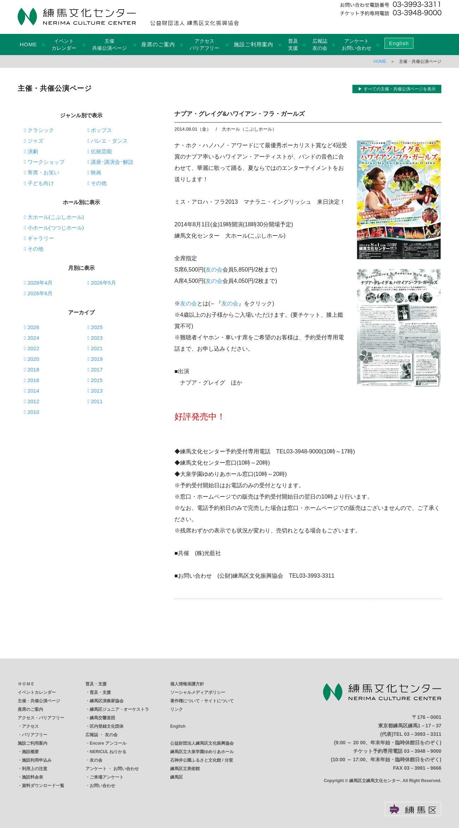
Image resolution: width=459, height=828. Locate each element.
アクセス (30, 726)
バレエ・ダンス (108, 141)
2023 (95, 338)
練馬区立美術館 (185, 768)
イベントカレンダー (37, 692)
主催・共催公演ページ (39, 700)
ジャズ (33, 141)
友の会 (213, 270)
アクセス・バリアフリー (41, 717)
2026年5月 (102, 283)
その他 (97, 183)
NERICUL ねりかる (108, 751)
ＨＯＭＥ (26, 683)
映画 (95, 172)
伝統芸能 (100, 151)
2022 (31, 348)
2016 (31, 380)
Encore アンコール (108, 743)
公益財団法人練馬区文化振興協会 (202, 743)
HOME (28, 44)
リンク (176, 709)
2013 (95, 391)
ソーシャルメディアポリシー (197, 692)
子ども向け (39, 183)
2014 (31, 391)
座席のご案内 (158, 44)
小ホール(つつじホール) (54, 228)
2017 (95, 370)
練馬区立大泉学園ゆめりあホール (202, 751)
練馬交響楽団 (102, 717)
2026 (31, 327)
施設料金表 (32, 777)
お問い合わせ (102, 785)
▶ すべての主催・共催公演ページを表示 (396, 89)
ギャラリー (39, 238)
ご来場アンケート (107, 777)
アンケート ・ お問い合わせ (112, 768)
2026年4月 (38, 283)
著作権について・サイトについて (202, 700)
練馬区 (176, 777)
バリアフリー (34, 734)
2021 (95, 348)
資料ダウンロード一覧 (43, 785)
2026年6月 (38, 293)
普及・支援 (96, 683)
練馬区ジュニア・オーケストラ (119, 709)
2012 (31, 401)
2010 (31, 412)
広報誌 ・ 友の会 (101, 734)
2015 (95, 380)
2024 (31, 338)
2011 (95, 401)
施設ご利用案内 (253, 44)
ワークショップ (44, 162)
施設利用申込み (37, 760)
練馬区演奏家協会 (107, 700)
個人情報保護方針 (187, 683)
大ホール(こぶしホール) (54, 217)
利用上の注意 (34, 768)
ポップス (100, 130)
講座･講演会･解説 (111, 162)
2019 (95, 359)
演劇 (31, 151)
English (399, 43)
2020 (31, 359)
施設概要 (30, 751)
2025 (95, 327)
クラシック (39, 130)
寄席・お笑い (41, 172)
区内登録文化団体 (107, 726)
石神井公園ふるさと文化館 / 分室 (201, 760)
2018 (31, 370)
